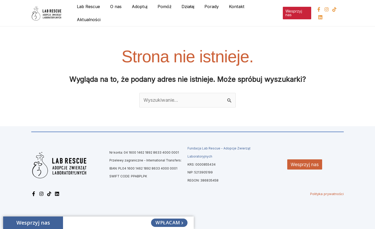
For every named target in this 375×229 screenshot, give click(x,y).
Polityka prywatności (327, 193)
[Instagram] (325, 12)
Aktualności (260, 12)
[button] (295, 12)
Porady (208, 12)
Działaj (186, 12)
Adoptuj (141, 12)
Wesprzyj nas (304, 163)
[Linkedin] (341, 12)
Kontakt (232, 12)
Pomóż (165, 12)
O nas (119, 12)
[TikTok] (333, 12)
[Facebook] (318, 12)
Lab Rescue (93, 12)
